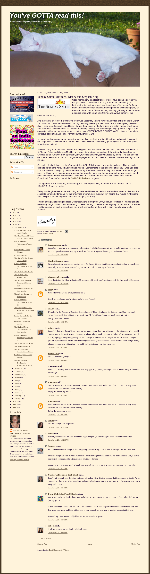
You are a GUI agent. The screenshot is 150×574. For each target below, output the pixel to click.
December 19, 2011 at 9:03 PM (57, 520)
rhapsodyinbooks (56, 277)
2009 (14, 404)
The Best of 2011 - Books (23, 272)
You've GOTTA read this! (47, 15)
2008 (14, 407)
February (18, 395)
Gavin (51, 433)
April (17, 389)
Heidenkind (53, 353)
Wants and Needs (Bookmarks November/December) (23, 362)
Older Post (135, 544)
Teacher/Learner (55, 261)
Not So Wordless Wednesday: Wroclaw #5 (23, 243)
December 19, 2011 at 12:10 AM (58, 440)
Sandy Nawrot (20, 430)
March (17, 392)
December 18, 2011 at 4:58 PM (57, 376)
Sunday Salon (48, 233)
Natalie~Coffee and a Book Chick (63, 475)
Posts (14, 167)
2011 (14, 224)
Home (89, 544)
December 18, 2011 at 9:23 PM (57, 414)
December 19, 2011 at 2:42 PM (57, 469)
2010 (14, 402)
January (18, 398)
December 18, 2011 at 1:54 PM (57, 347)
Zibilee (51, 328)
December (19, 227)
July (16, 380)
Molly (50, 289)
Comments (16, 172)
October (18, 371)
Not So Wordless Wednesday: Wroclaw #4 (23, 266)
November (19, 368)
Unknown (52, 382)
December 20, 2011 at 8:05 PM (57, 533)
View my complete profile (19, 460)
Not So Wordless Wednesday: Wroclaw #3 (23, 302)
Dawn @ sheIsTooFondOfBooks (62, 494)
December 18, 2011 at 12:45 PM (58, 322)
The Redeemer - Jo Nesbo (23, 343)
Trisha (51, 420)
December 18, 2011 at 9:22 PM (57, 395)
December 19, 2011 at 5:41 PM (57, 488)
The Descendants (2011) (23, 346)
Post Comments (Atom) (59, 550)
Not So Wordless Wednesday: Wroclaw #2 (23, 337)
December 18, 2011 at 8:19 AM (58, 255)
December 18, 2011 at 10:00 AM (58, 283)
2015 (14, 212)
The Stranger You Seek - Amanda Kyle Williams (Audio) (24, 310)
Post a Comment (46, 538)
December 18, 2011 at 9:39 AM (58, 271)
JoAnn (51, 308)
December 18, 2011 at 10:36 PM (58, 427)
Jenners (51, 446)
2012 (14, 221)
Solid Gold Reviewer (80, 178)
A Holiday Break (20, 255)
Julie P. (51, 526)
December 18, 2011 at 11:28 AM (58, 303)
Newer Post (42, 544)
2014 (14, 215)
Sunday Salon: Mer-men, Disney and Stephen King (23, 282)
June (16, 383)
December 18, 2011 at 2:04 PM (57, 360)
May (16, 386)
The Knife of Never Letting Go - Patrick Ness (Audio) (22, 329)
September (19, 374)
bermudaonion (54, 245)
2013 (14, 218)
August (17, 377)
